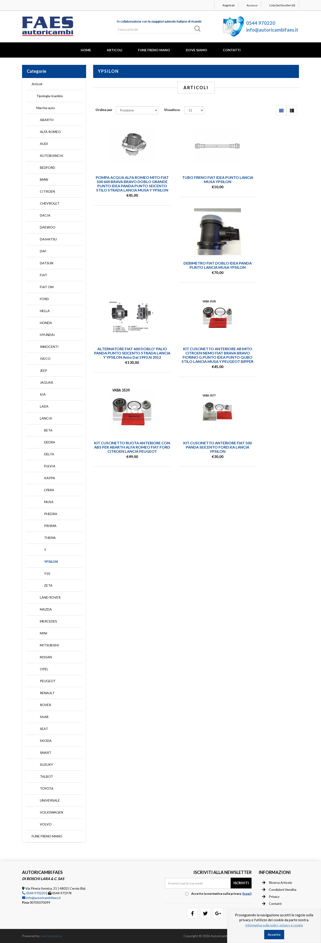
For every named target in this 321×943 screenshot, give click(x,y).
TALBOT (46, 776)
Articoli (114, 50)
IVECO (45, 359)
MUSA (49, 502)
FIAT (43, 275)
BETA (48, 430)
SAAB (44, 717)
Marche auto (45, 108)
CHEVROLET (50, 203)
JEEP (43, 370)
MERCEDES (48, 621)
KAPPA (49, 478)
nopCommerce (51, 936)
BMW (44, 179)
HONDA (46, 323)
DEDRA (49, 442)
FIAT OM (47, 287)
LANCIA (46, 418)
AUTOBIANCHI (51, 156)
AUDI (44, 144)
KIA (43, 394)
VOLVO (46, 824)
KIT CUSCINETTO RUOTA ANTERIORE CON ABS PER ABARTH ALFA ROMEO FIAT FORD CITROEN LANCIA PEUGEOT (125, 372)
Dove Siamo (196, 50)
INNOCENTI (49, 347)
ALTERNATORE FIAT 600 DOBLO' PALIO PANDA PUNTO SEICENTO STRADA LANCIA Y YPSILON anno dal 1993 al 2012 (196, 274)
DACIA (45, 215)
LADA (44, 406)
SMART (45, 753)
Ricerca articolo (277, 882)
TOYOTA (47, 788)
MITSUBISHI (49, 645)
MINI (43, 633)
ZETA (48, 585)
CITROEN (47, 191)
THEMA (50, 538)
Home (86, 50)
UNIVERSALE (50, 800)
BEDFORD (47, 167)
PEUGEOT (48, 681)
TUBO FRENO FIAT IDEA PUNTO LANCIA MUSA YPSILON (196, 179)
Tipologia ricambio (49, 96)
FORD (44, 299)
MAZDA (46, 609)
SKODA (46, 741)
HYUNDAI (47, 335)
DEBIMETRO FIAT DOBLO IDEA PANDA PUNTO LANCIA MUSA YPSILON (267, 181)
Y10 (47, 573)
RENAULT (47, 693)
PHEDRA (50, 514)
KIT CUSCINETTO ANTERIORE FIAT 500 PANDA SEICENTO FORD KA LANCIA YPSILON (196, 370)
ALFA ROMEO (50, 132)
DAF (43, 251)
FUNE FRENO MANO (154, 50)
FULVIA (49, 466)
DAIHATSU (48, 239)
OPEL (44, 669)
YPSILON (51, 562)
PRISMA (50, 526)
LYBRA (49, 490)
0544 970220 (260, 23)
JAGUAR (46, 382)
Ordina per (104, 110)
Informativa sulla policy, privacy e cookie (274, 925)
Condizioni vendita (279, 889)
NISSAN (46, 657)
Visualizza (172, 110)
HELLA (45, 311)
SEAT (44, 729)
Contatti (232, 50)
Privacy (270, 896)
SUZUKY (46, 764)
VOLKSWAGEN (51, 812)
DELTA (49, 454)
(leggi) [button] (247, 893)
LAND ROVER (50, 597)
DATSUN (46, 263)
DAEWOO (47, 227)
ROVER (45, 705)
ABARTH (47, 120)
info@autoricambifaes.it (272, 30)
